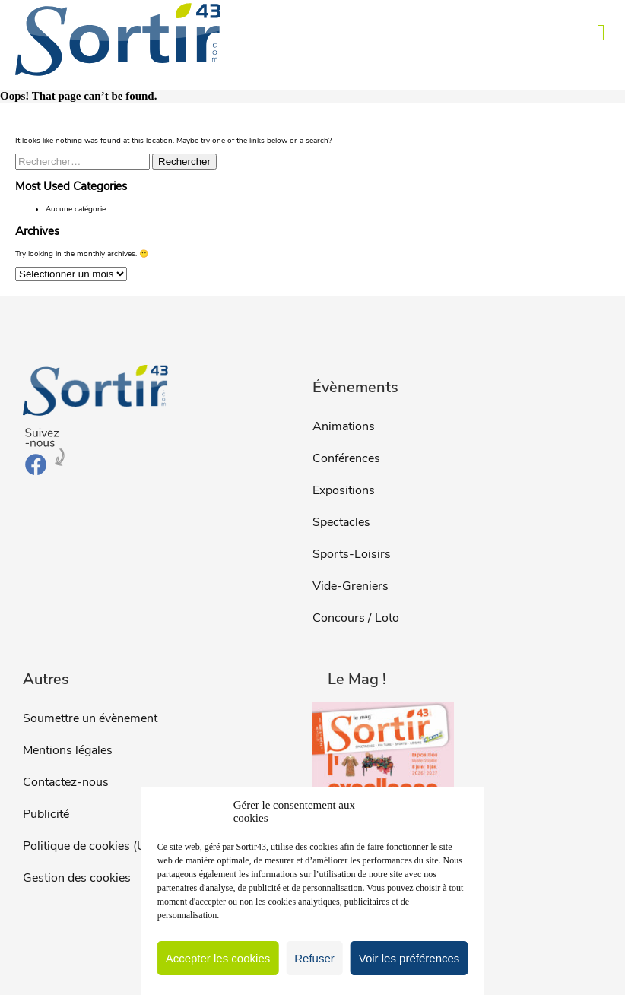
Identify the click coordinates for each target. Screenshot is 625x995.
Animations (343, 426)
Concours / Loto (355, 618)
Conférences (346, 458)
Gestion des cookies (77, 878)
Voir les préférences (409, 958)
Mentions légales (68, 750)
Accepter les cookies (218, 958)
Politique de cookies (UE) (90, 846)
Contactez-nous (66, 782)
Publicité (46, 814)
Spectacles (341, 522)
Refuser (314, 958)
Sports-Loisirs (351, 554)
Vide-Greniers (350, 586)
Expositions (343, 490)
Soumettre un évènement (90, 718)
